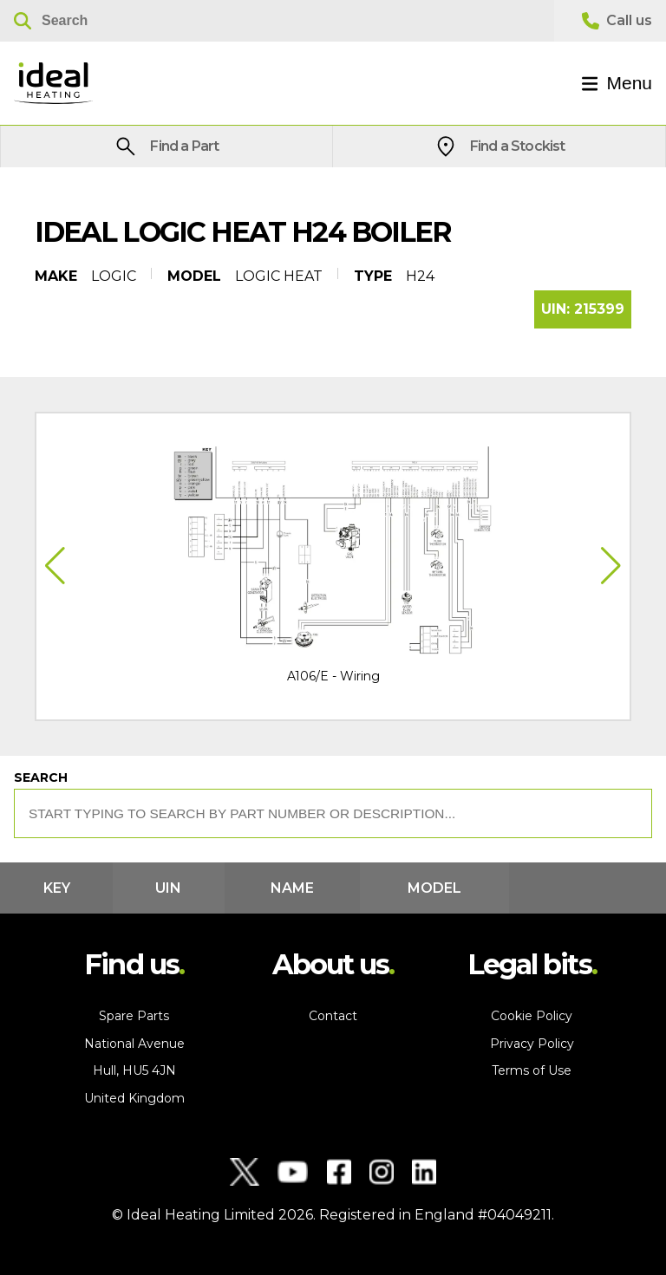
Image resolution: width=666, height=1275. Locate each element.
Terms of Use (531, 1070)
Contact (333, 1016)
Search (41, 777)
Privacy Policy (532, 1043)
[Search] (277, 21)
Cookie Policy (531, 1016)
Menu (617, 83)
